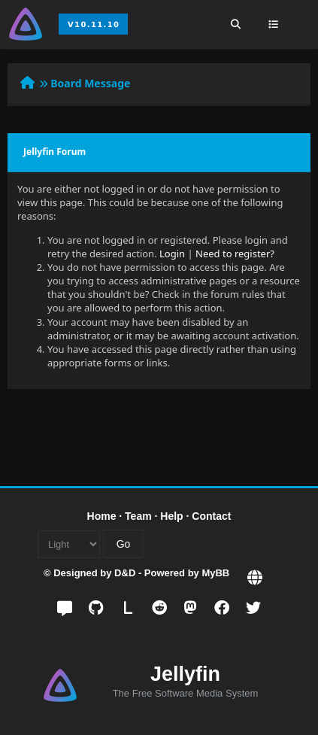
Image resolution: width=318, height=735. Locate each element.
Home (102, 516)
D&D (124, 573)
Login (172, 253)
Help (171, 516)
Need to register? (234, 253)
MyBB (215, 573)
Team (138, 516)
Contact (211, 516)
